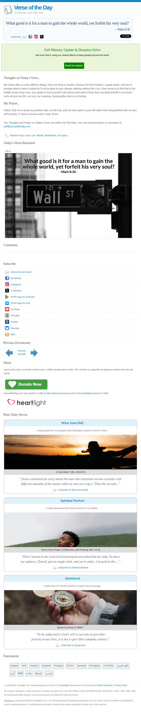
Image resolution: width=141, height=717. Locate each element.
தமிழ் (29, 673)
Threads (15, 315)
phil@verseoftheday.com (17, 126)
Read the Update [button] (74, 65)
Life (34, 135)
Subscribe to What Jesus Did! (70, 490)
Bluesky (15, 328)
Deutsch (34, 665)
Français (58, 665)
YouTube (15, 309)
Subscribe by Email (17, 272)
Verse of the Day (33, 7)
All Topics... (63, 135)
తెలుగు (39, 673)
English (14, 665)
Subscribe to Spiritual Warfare (70, 567)
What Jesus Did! (72, 423)
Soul (28, 135)
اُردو (13, 673)
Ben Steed (52, 393)
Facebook (16, 278)
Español (46, 665)
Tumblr (14, 322)
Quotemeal (72, 578)
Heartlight (87, 393)
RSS (13, 334)
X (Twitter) (16, 290)
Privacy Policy (121, 685)
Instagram (16, 284)
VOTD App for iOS (20, 303)
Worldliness (50, 135)
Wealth (40, 135)
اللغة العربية (122, 665)
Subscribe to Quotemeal (70, 645)
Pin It (8, 151)
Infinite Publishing (105, 685)
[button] (74, 65)
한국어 (70, 665)
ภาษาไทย (108, 665)
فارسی (49, 673)
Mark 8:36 (124, 29)
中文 (24, 665)
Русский (81, 665)
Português (95, 665)
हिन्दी (20, 673)
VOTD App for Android (22, 297)
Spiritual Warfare (72, 500)
